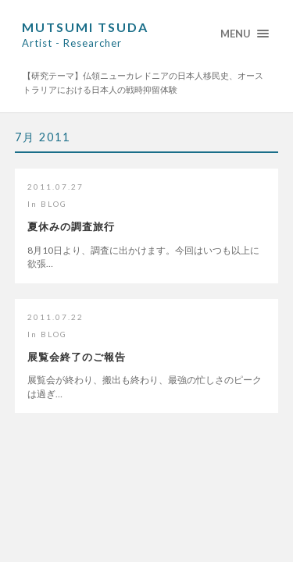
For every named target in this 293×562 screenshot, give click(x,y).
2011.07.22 (55, 317)
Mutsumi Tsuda (85, 34)
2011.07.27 (55, 186)
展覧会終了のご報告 (76, 356)
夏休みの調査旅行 (71, 226)
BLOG (54, 203)
